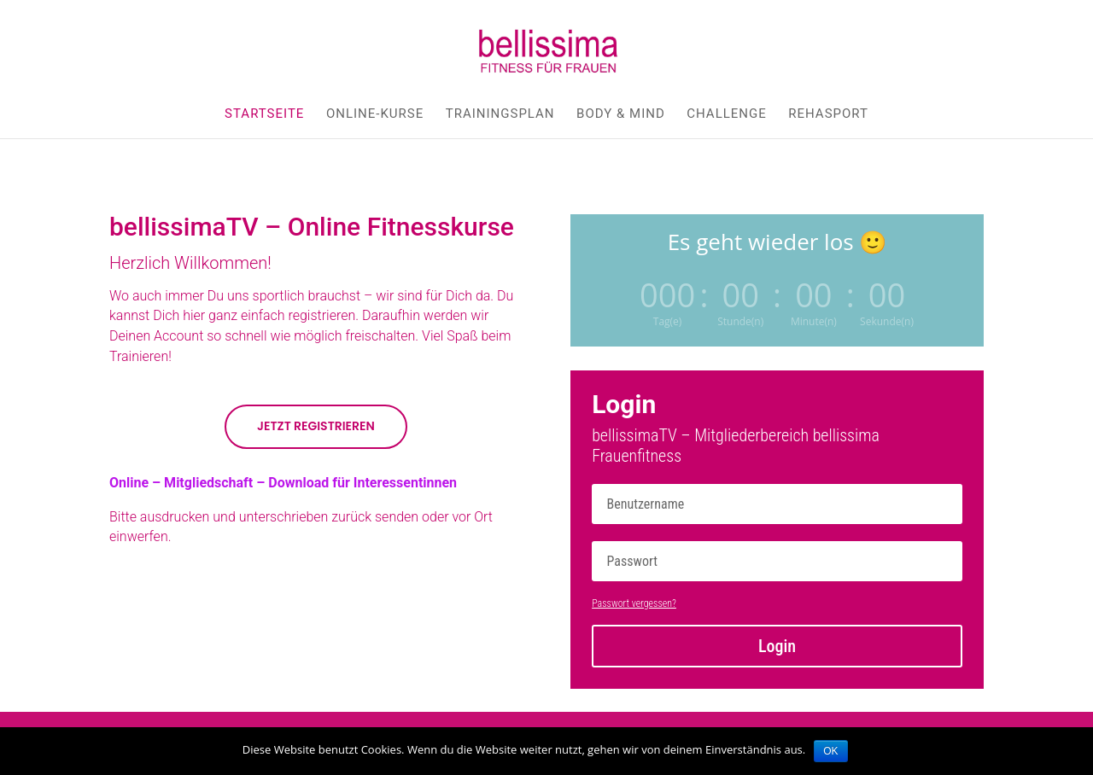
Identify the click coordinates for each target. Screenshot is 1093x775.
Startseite (264, 114)
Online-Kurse (375, 114)
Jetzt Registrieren (316, 425)
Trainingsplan (500, 114)
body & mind (620, 114)
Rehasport (828, 114)
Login (777, 646)
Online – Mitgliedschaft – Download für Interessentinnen (283, 483)
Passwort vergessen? (634, 603)
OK (830, 751)
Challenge (727, 114)
